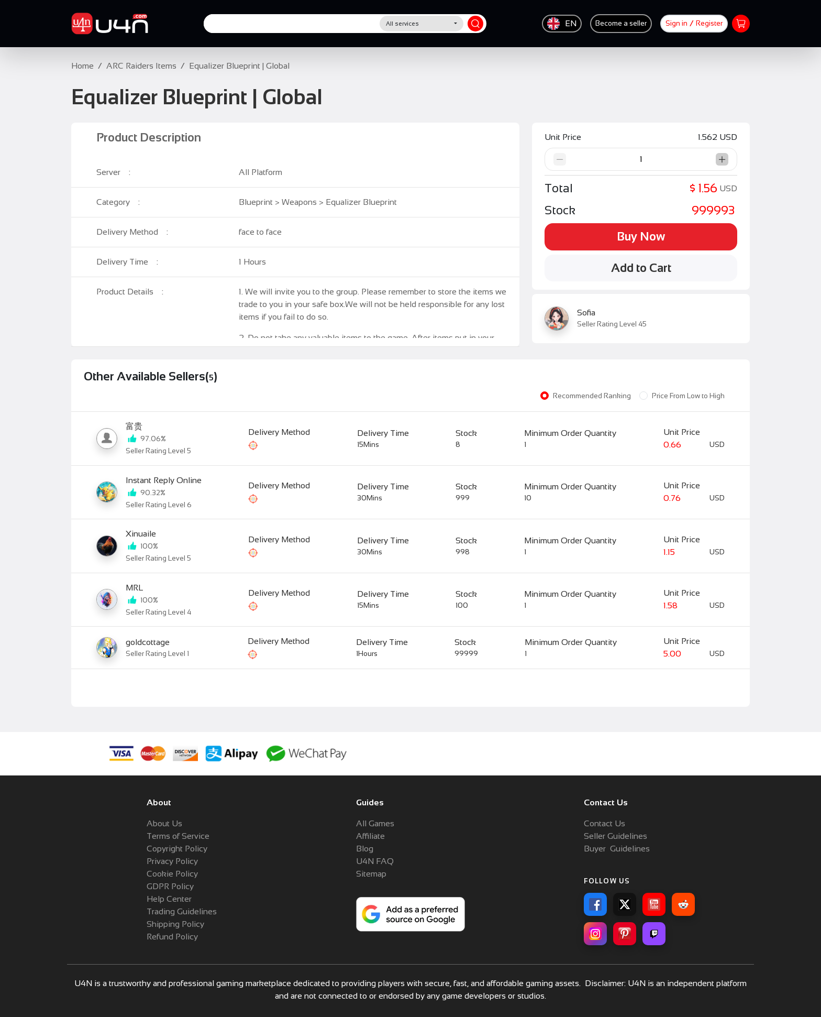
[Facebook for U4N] (595, 904)
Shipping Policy (175, 924)
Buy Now (641, 236)
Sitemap (371, 873)
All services (402, 23)
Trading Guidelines (182, 911)
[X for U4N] (624, 904)
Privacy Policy (172, 861)
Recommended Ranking (592, 396)
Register (709, 23)
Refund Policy (172, 936)
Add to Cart (641, 268)
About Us (164, 823)
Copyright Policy (177, 848)
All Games (375, 823)
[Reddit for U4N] (683, 904)
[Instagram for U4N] (595, 933)
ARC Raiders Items (141, 65)
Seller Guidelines (615, 836)
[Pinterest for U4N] (624, 933)
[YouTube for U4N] (653, 904)
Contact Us (604, 823)
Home (82, 65)
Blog (364, 848)
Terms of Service (178, 836)
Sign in (676, 23)
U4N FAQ (375, 861)
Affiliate (370, 836)
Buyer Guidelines (617, 848)
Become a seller (621, 23)
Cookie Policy (172, 873)
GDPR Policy (170, 886)
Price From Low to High (688, 396)
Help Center (169, 898)
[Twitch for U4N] (653, 933)
